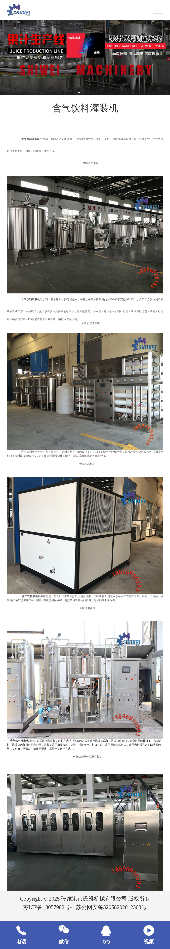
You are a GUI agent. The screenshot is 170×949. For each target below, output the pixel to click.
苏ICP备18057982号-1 (49, 907)
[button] (79, 92)
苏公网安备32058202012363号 (111, 907)
